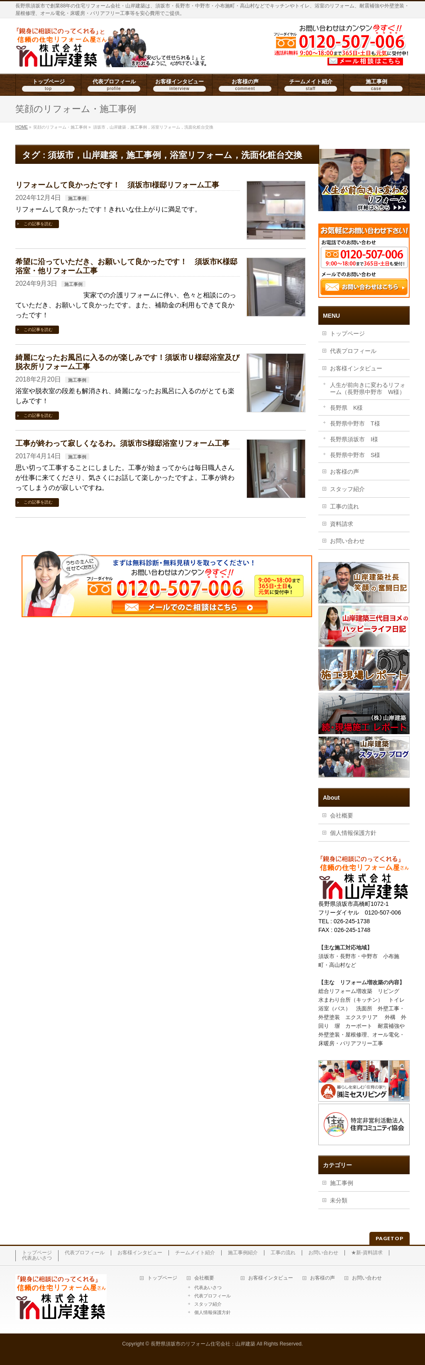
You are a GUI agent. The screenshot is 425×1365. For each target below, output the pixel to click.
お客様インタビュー (356, 368)
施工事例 (77, 198)
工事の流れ (344, 506)
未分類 (338, 1200)
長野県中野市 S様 (355, 455)
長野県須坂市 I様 (354, 439)
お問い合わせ (347, 541)
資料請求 (341, 524)
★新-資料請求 (367, 1253)
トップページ (347, 333)
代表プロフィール (353, 351)
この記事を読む (38, 223)
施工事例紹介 (243, 1253)
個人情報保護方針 (353, 833)
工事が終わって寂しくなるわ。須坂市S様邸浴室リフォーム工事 (122, 443)
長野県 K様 (346, 407)
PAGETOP (389, 1238)
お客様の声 (344, 471)
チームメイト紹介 (195, 1253)
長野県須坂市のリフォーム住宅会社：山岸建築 (203, 1344)
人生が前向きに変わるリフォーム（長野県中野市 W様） (367, 388)
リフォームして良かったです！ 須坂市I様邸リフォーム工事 (117, 184)
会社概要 (341, 815)
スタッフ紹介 (347, 489)
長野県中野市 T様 (355, 423)
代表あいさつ (37, 1258)
